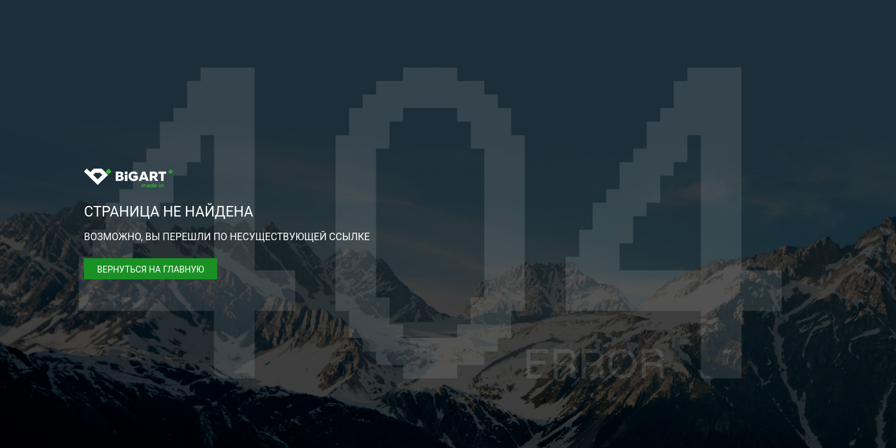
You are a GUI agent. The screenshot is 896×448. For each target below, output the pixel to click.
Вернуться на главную (150, 269)
